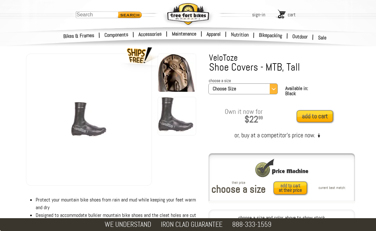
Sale (322, 37)
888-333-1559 (251, 224)
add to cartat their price (290, 188)
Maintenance (184, 33)
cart (292, 14)
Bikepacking (270, 35)
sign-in (258, 14)
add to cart (315, 116)
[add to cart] (316, 116)
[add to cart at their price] (292, 188)
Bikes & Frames (78, 36)
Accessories (150, 34)
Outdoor (300, 36)
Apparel (213, 34)
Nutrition (240, 34)
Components (116, 34)
